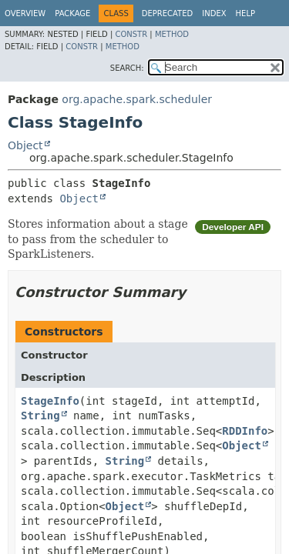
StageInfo (50, 401)
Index (214, 13)
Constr (131, 34)
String (40, 415)
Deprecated (167, 13)
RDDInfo (244, 431)
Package (72, 13)
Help (245, 13)
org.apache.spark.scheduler (137, 99)
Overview (25, 13)
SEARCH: (127, 68)
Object (25, 145)
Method (172, 34)
